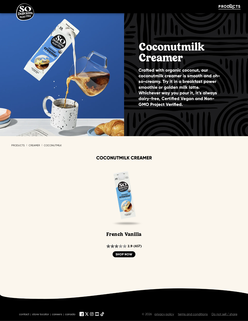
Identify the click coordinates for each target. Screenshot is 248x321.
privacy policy (164, 314)
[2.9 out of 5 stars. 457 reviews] (124, 246)
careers (57, 314)
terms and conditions (193, 314)
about (164, 6)
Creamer (34, 145)
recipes (135, 6)
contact (24, 314)
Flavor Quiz (100, 6)
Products (18, 145)
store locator (40, 314)
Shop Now (124, 254)
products (62, 6)
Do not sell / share (224, 314)
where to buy (199, 6)
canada (70, 314)
